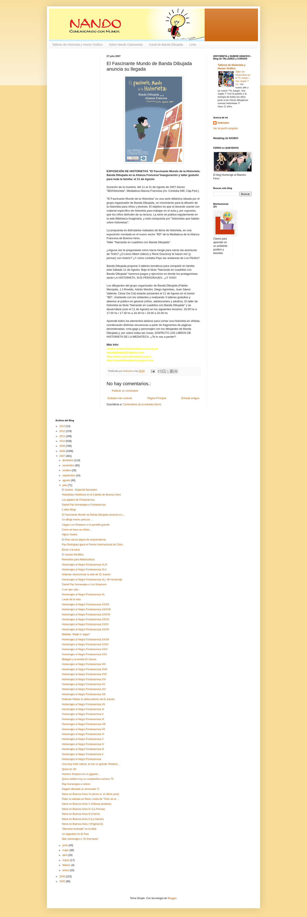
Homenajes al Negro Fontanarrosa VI (83, 734)
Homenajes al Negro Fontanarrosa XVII (84, 674)
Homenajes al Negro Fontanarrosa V (82, 739)
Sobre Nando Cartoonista (126, 44)
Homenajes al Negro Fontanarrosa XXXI (85, 649)
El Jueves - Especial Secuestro (79, 489)
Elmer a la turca (71, 549)
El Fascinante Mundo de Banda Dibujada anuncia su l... (93, 514)
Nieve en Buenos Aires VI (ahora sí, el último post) (90, 794)
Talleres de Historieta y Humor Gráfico (77, 44)
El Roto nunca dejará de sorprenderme (84, 539)
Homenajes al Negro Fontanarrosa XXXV (85, 624)
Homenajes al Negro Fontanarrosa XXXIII (85, 639)
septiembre (69, 475)
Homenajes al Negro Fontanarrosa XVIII (84, 669)
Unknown (223, 122)
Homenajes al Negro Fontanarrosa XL (83, 594)
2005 (62, 881)
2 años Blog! (69, 509)
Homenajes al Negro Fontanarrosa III (83, 749)
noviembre (68, 465)
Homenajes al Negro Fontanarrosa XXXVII (86, 614)
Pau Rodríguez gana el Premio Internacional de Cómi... (93, 544)
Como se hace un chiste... (76, 529)
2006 (62, 876)
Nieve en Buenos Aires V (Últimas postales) (86, 803)
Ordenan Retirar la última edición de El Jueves (88, 699)
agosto (66, 480)
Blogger (172, 898)
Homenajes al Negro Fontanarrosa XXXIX (85, 604)
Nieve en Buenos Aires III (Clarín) (81, 813)
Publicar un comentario (125, 390)
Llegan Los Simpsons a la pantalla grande (86, 524)
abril (65, 855)
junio (65, 845)
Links (192, 44)
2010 (62, 441)
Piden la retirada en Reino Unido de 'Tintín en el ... (90, 799)
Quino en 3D (69, 769)
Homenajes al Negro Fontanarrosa (81, 759)
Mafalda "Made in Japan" (76, 634)
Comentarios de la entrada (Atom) (142, 404)
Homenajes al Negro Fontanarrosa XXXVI (85, 619)
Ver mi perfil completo (225, 128)
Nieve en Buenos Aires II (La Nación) (83, 819)
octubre (67, 470)
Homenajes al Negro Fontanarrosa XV (83, 684)
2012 (62, 431)
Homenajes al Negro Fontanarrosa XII (83, 704)
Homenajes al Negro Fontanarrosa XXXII (85, 644)
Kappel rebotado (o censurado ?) (80, 789)
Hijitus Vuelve (69, 534)
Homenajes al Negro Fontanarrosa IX (83, 719)
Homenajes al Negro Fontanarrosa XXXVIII (86, 609)
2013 (62, 426)
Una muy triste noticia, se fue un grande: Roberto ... (91, 764)
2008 (62, 451)
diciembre (68, 460)
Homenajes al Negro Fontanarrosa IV (83, 744)
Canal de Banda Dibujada (166, 44)
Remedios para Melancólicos (78, 559)
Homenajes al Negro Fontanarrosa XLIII (84, 564)
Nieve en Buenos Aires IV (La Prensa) (83, 809)
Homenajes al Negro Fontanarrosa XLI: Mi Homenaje (92, 579)
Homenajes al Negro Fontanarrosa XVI (84, 679)
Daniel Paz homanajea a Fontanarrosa (84, 504)
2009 (62, 446)
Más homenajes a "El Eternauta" (80, 838)
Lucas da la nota (71, 599)
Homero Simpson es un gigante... (81, 774)
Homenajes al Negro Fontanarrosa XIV (84, 689)
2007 (62, 456)
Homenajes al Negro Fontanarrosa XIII (84, 694)
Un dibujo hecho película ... (77, 519)
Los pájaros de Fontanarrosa (78, 499)
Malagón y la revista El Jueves (79, 659)
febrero (66, 865)
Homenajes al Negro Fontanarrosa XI (83, 709)
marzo (66, 860)
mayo (66, 850)
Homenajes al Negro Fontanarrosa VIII (84, 724)
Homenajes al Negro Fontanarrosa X (82, 714)
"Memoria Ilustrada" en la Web (79, 828)
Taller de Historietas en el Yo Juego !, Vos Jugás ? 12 (242, 78)
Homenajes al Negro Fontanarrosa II (82, 754)
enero (66, 870)
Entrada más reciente (120, 398)
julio (65, 485)
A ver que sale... (71, 589)
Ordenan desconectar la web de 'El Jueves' (86, 574)
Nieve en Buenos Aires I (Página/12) (82, 824)
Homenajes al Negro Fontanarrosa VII (83, 729)
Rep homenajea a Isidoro (76, 784)
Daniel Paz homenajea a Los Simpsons (84, 584)
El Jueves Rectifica (72, 554)
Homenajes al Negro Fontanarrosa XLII (84, 569)
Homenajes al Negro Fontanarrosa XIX (84, 664)
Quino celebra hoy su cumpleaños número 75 (87, 778)
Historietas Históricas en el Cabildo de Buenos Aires (91, 494)
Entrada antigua (190, 398)
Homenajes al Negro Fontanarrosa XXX (84, 654)
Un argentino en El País (75, 834)
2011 (62, 436)
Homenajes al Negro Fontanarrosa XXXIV (85, 629)
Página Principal (156, 398)
